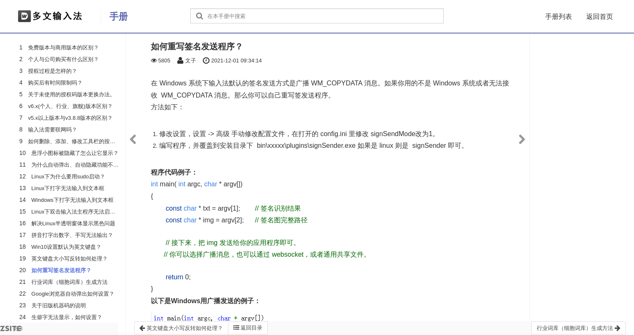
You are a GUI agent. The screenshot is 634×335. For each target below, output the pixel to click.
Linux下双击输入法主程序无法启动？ (76, 212)
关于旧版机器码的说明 (58, 305)
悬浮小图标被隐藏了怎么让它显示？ (75, 153)
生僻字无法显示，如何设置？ (66, 317)
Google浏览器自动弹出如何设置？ (72, 294)
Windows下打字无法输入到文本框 (72, 200)
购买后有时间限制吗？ (55, 83)
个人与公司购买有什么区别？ (63, 59)
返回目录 (248, 328)
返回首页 (599, 16)
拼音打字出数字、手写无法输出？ (72, 235)
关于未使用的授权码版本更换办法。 (71, 94)
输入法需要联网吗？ (52, 129)
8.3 (11, 330)
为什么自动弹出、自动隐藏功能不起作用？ (83, 165)
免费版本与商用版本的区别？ (63, 47)
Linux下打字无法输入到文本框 (67, 188)
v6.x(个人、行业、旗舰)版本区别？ (70, 106)
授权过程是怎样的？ (52, 71)
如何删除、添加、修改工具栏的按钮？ (74, 141)
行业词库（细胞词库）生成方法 (69, 282)
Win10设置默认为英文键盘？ (66, 247)
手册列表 (558, 16)
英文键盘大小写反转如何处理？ (69, 258)
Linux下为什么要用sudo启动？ (68, 176)
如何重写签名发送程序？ (61, 270)
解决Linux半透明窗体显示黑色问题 (73, 223)
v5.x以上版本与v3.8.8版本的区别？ (70, 118)
